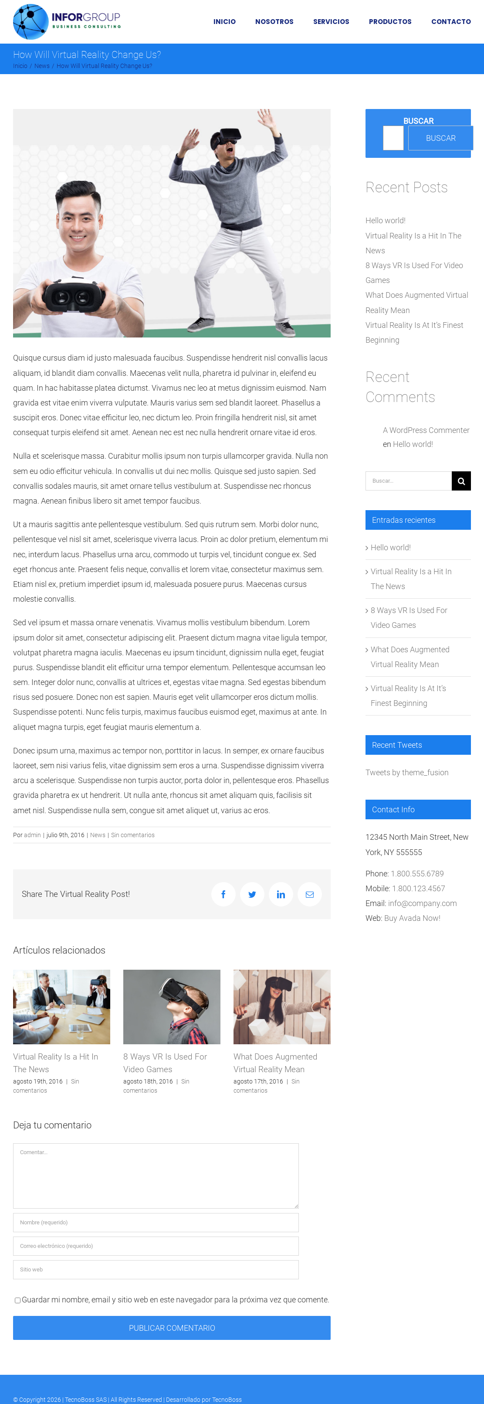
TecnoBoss (227, 1399)
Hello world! (386, 220)
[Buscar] (461, 481)
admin (32, 834)
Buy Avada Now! (412, 918)
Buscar (418, 121)
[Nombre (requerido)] (156, 1222)
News (97, 834)
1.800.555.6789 (417, 873)
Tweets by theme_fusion (407, 772)
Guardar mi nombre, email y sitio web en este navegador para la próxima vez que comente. (175, 1299)
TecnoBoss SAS (86, 1399)
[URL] (156, 1269)
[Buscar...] (409, 481)
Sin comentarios (133, 834)
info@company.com (422, 903)
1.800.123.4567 (418, 888)
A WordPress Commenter (426, 430)
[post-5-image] (172, 223)
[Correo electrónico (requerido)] (156, 1246)
